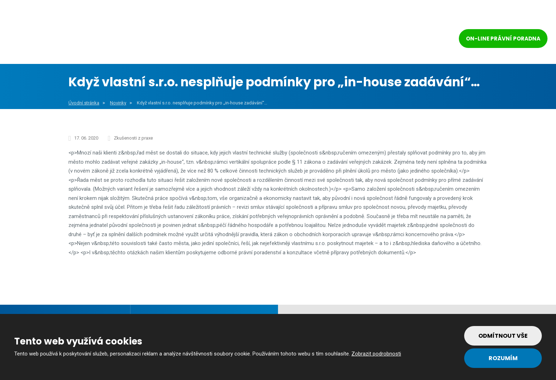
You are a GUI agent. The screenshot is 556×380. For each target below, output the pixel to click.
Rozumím (503, 358)
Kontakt (416, 39)
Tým (374, 39)
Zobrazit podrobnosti (376, 354)
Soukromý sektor (273, 39)
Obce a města (141, 39)
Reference (334, 39)
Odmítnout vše (503, 336)
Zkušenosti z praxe (133, 138)
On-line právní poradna (503, 38)
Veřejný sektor (205, 39)
